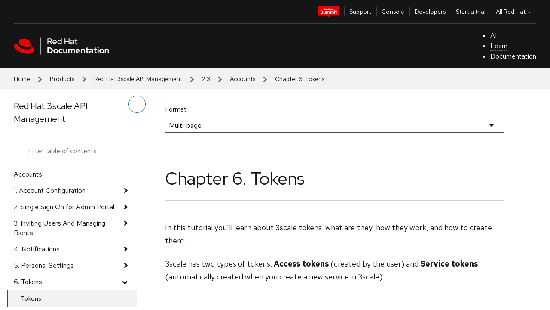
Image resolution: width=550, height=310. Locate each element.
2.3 (206, 79)
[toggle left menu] (137, 104)
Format (175, 109)
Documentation (513, 56)
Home (22, 79)
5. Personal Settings (44, 265)
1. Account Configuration (50, 190)
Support (360, 12)
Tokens (31, 298)
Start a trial (471, 12)
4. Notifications (37, 249)
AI (493, 35)
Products (62, 79)
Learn (498, 45)
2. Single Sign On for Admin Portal (64, 206)
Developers (430, 12)
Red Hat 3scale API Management (138, 79)
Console (393, 12)
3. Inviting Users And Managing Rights (59, 228)
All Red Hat (514, 12)
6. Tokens (28, 281)
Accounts (242, 79)
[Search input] (68, 151)
